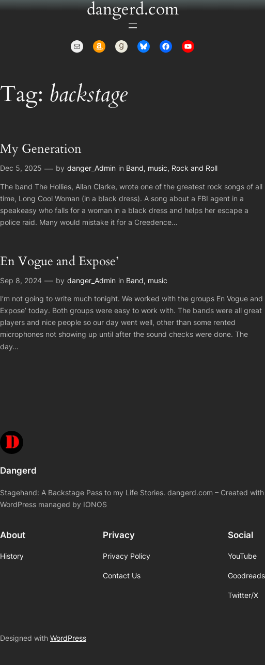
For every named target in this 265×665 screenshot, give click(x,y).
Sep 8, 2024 (21, 280)
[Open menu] (133, 26)
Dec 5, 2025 (21, 168)
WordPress (68, 638)
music (157, 168)
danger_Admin (91, 168)
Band (135, 168)
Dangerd (18, 470)
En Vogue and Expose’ (59, 261)
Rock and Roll (194, 168)
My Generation (41, 149)
